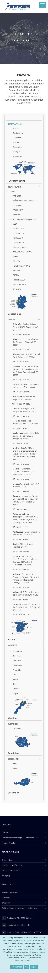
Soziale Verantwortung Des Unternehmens (20, 837)
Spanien (16, 128)
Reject (33, 967)
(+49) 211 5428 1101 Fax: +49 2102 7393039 (25, 932)
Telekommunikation (10, 892)
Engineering (7, 860)
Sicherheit (6, 897)
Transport (6, 903)
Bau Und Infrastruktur (11, 870)
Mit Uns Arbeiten (9, 843)
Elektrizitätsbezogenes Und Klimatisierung (19, 908)
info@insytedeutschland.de (18, 925)
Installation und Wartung (12, 865)
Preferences (17, 967)
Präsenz (5, 832)
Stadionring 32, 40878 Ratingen (20, 918)
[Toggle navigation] (42, 5)
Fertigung (6, 875)
